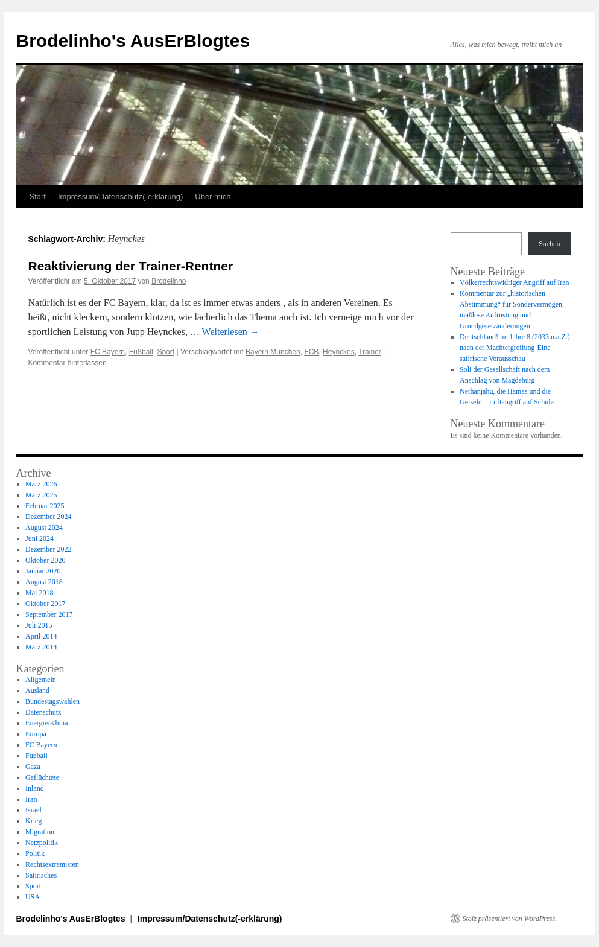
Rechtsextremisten (52, 864)
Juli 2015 (38, 625)
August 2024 (44, 527)
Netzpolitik (41, 842)
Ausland (37, 690)
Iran (31, 799)
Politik (35, 853)
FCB (311, 352)
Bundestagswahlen (52, 701)
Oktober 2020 (45, 560)
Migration (39, 831)
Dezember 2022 (48, 549)
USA (32, 897)
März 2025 (41, 495)
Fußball (141, 352)
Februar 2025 (44, 506)
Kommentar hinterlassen (67, 363)
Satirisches (41, 875)
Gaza (32, 766)
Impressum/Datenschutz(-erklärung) (120, 196)
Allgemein (40, 679)
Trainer (369, 352)
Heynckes (339, 352)
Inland (34, 788)
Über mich (212, 196)
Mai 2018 (39, 592)
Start (38, 196)
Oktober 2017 (45, 603)
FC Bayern (107, 352)
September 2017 (48, 614)
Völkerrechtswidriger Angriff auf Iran (514, 282)
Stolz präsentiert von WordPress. (510, 918)
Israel (33, 810)
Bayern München (273, 352)
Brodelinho (168, 281)
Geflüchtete (42, 777)
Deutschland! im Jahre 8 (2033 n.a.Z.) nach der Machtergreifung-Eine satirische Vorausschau (515, 348)
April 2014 (41, 636)
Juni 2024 (39, 538)
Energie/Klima (46, 723)
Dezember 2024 (48, 516)
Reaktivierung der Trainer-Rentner (130, 266)
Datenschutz (43, 712)
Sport (165, 352)
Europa (35, 734)
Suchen (549, 244)
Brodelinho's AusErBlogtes (133, 41)
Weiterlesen (230, 332)
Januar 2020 (42, 571)
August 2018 (44, 582)
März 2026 (41, 484)
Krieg (33, 821)
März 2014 (41, 647)
